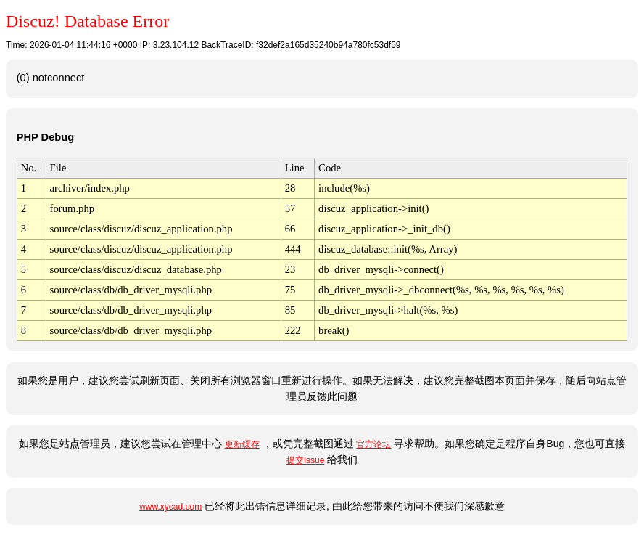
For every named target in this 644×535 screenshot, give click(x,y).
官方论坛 (373, 444)
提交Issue (305, 460)
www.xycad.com (170, 507)
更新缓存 (242, 444)
